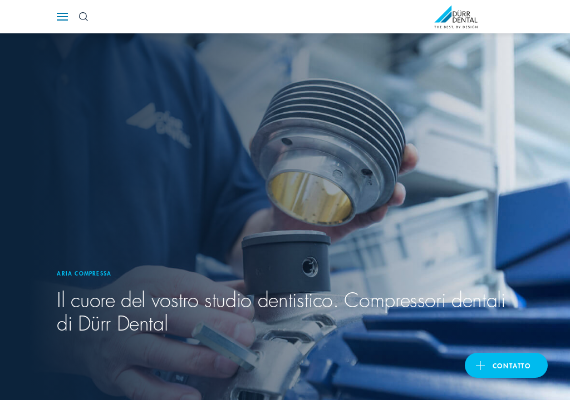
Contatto (512, 365)
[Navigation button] (62, 16)
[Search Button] (83, 17)
